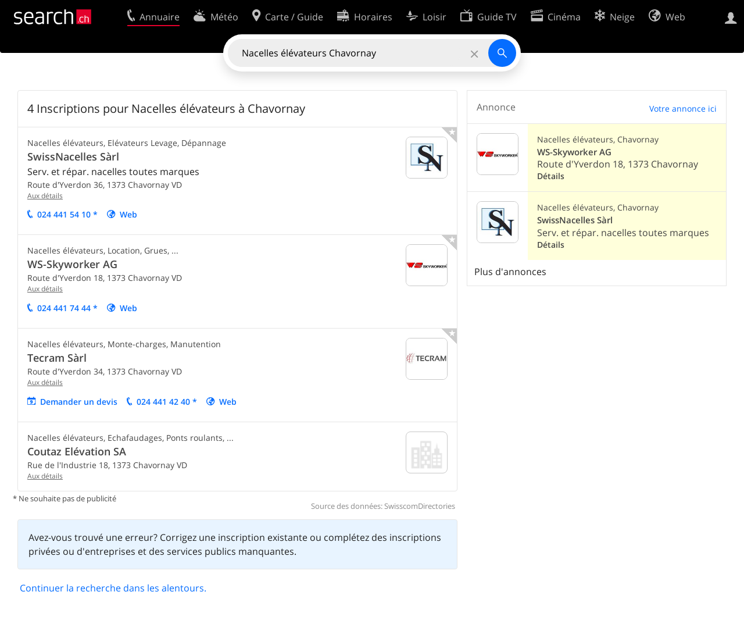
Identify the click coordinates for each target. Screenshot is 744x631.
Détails (550, 175)
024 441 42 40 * (167, 401)
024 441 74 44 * (67, 307)
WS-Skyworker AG (72, 264)
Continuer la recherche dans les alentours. (113, 588)
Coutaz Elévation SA (76, 451)
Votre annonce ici (683, 108)
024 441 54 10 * (67, 214)
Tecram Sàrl (57, 358)
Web (128, 214)
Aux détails (45, 196)
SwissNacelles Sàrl (73, 156)
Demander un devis (78, 401)
